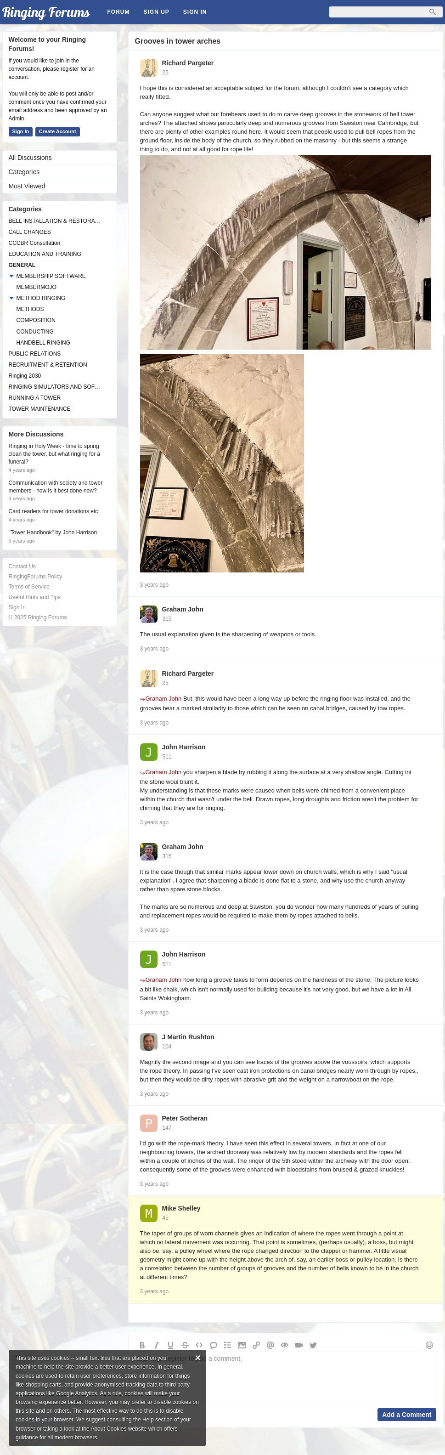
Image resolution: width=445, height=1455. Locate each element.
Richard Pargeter (188, 63)
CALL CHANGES (30, 232)
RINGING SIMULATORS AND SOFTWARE (55, 387)
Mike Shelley (181, 1208)
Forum (118, 12)
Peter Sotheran (185, 1118)
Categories (24, 172)
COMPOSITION (36, 320)
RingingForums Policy (35, 576)
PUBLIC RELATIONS (35, 354)
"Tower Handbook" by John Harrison (53, 532)
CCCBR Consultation (35, 243)
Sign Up (156, 12)
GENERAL (22, 265)
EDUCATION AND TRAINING (45, 254)
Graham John (182, 609)
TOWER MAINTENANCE (40, 409)
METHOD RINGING (41, 298)
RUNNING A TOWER (35, 398)
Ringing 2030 (25, 376)
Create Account (57, 131)
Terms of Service (29, 586)
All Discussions (30, 157)
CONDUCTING (35, 331)
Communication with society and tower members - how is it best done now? (56, 487)
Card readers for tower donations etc (53, 511)
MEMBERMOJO (36, 287)
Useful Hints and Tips (35, 597)
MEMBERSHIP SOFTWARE (51, 276)
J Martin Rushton (188, 1037)
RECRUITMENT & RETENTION (48, 365)
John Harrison (184, 747)
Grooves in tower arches (178, 41)
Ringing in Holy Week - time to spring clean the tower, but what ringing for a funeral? (54, 454)
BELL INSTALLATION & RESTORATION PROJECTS (55, 221)
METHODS (30, 309)
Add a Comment (406, 1414)
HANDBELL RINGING (44, 343)
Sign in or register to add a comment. (285, 1377)
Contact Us (22, 566)
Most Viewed (27, 186)
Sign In (195, 12)
